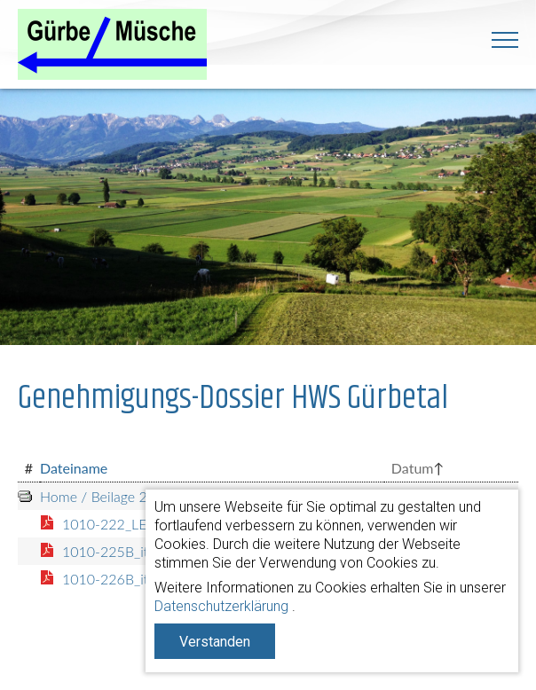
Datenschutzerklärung (221, 606)
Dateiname (73, 467)
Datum (412, 467)
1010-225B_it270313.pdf (142, 551)
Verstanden (214, 641)
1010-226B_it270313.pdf (142, 578)
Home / (63, 496)
